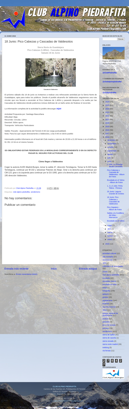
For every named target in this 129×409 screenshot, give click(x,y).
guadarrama (107, 300)
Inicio (54, 268)
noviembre (112, 144)
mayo (110, 225)
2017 (107, 134)
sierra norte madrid (110, 344)
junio (110, 161)
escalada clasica (109, 281)
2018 (107, 130)
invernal (106, 304)
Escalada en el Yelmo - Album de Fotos (115, 181)
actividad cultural (109, 253)
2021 (107, 119)
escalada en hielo (110, 284)
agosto (111, 154)
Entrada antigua (88, 268)
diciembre (112, 140)
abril (109, 229)
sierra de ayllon (109, 335)
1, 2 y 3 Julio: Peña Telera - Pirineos (114, 187)
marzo (110, 232)
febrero (111, 236)
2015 (107, 244)
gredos (105, 297)
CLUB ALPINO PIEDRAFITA (64, 386)
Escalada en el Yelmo (115, 221)
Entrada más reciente (16, 268)
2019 (107, 127)
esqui (105, 288)
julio (109, 158)
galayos (106, 294)
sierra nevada (108, 341)
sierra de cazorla (109, 338)
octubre (111, 147)
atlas (104, 263)
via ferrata (107, 351)
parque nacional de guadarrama (110, 314)
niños (105, 310)
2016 (107, 137)
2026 (107, 102)
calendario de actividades (113, 266)
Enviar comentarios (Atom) (26, 274)
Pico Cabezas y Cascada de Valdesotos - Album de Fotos (115, 173)
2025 (107, 105)
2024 (107, 109)
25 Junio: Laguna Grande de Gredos (115, 193)
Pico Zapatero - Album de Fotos (114, 208)
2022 (107, 116)
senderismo (35, 192)
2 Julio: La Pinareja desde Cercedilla (114, 165)
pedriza (105, 319)
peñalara (106, 322)
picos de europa (109, 325)
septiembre (112, 151)
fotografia (106, 291)
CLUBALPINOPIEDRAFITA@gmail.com (67, 401)
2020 (107, 123)
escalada (106, 278)
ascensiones (108, 260)
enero (110, 239)
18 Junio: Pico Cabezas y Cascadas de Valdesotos (113, 200)
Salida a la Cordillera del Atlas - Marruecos (115, 215)
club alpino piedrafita (21, 192)
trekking (106, 347)
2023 (107, 112)
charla (105, 272)
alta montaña (108, 257)
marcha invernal (109, 307)
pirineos (106, 328)
